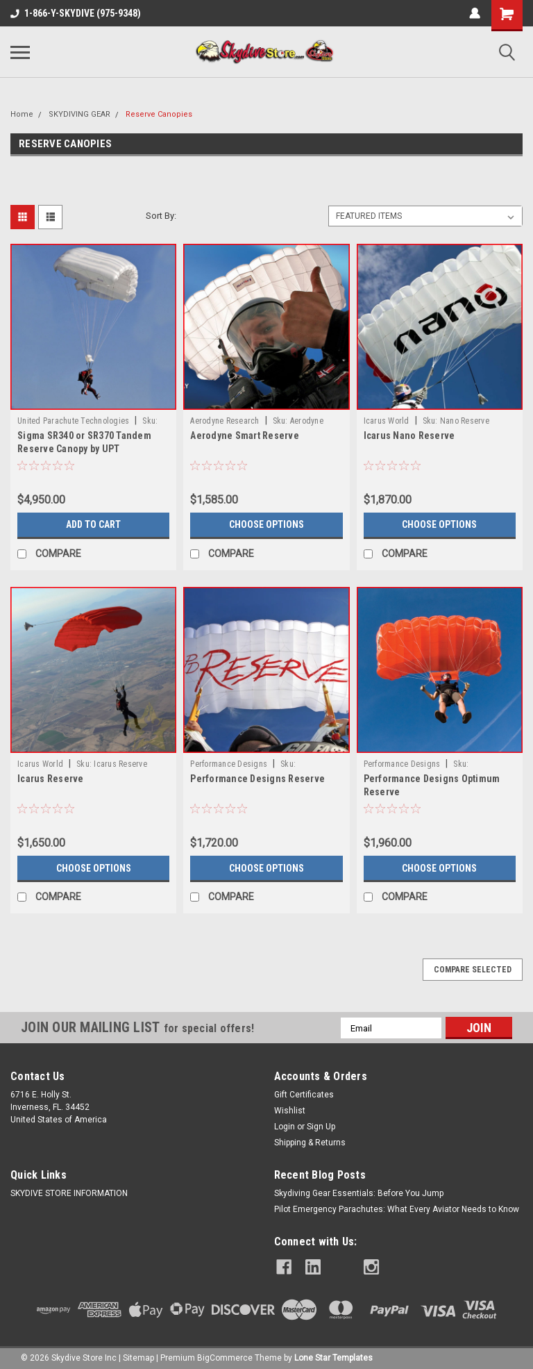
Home (21, 114)
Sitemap (138, 1355)
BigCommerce (225, 1355)
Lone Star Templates (333, 1355)
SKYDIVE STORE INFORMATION (69, 1193)
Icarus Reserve (50, 778)
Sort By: (161, 215)
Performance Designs (228, 764)
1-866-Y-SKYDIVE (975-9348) (75, 13)
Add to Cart (93, 524)
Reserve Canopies (159, 114)
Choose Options (266, 524)
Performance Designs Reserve (257, 778)
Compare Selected (472, 969)
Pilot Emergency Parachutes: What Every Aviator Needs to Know (396, 1209)
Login (284, 1126)
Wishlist (289, 1110)
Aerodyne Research (224, 421)
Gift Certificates (304, 1095)
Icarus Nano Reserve (409, 435)
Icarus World (386, 421)
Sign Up (321, 1126)
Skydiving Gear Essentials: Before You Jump (358, 1193)
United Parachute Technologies (73, 421)
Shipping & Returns (310, 1142)
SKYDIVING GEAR (79, 114)
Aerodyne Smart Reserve (244, 435)
